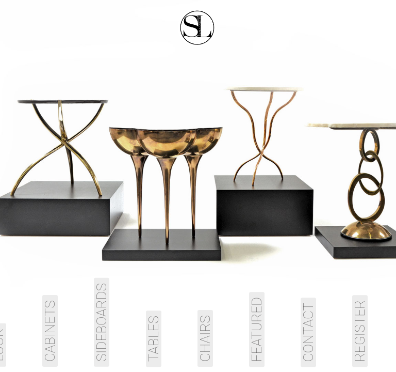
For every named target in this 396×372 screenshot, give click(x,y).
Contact (308, 332)
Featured (257, 329)
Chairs (205, 338)
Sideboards (101, 322)
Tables (153, 339)
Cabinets (50, 331)
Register (360, 331)
